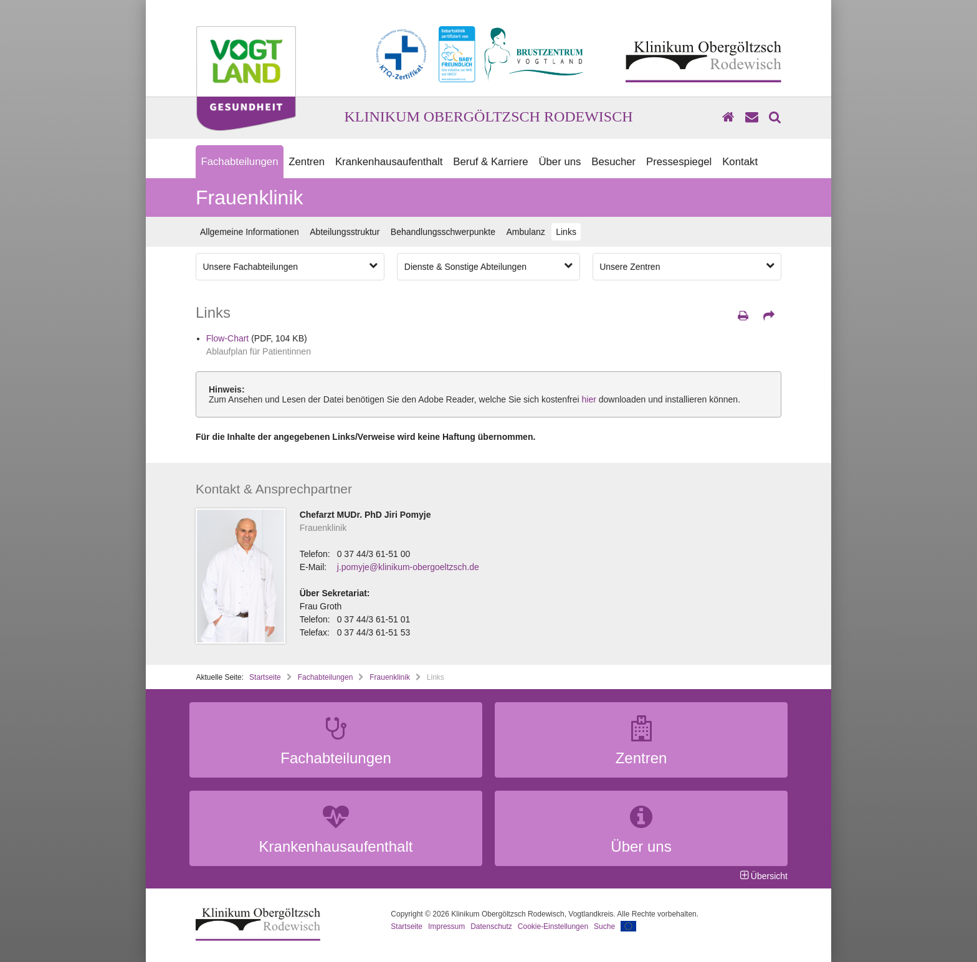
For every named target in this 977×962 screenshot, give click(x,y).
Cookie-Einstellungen (553, 926)
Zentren (306, 162)
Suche (604, 926)
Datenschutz (491, 926)
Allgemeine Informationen (249, 232)
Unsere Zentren (686, 266)
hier (589, 399)
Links (566, 232)
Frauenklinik (389, 677)
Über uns (559, 162)
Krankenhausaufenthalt (389, 162)
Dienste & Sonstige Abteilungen (488, 266)
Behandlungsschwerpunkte (443, 232)
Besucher (613, 162)
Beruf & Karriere (490, 162)
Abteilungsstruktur (344, 232)
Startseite (265, 677)
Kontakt (740, 162)
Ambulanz (525, 232)
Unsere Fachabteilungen (290, 266)
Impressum (446, 926)
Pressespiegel (679, 162)
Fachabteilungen (239, 162)
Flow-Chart (227, 338)
